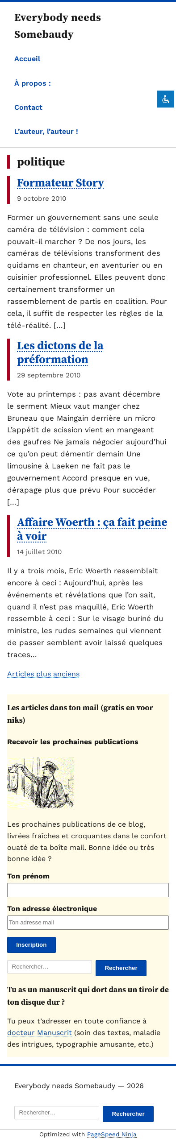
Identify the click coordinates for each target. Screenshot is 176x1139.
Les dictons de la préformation (60, 352)
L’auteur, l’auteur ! (46, 131)
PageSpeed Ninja (112, 1134)
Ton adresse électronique (52, 908)
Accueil (27, 58)
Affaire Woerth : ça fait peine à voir (92, 529)
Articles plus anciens (43, 674)
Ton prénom (28, 876)
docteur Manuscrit (39, 1032)
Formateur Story (60, 182)
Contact (28, 107)
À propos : (32, 83)
